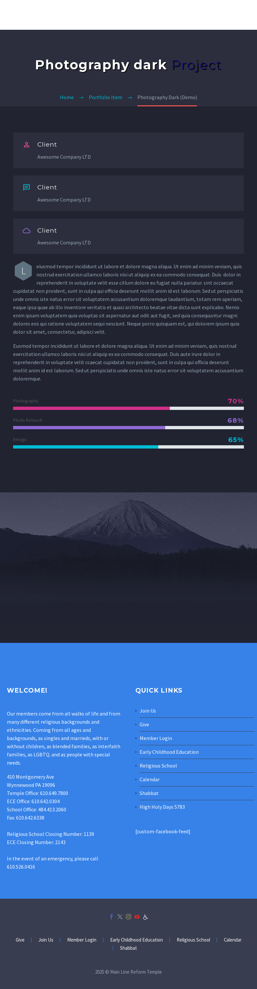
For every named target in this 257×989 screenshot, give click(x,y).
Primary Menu (244, 15)
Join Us (148, 710)
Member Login (156, 738)
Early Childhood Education (169, 752)
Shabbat (149, 793)
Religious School (158, 765)
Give (144, 724)
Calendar (150, 779)
